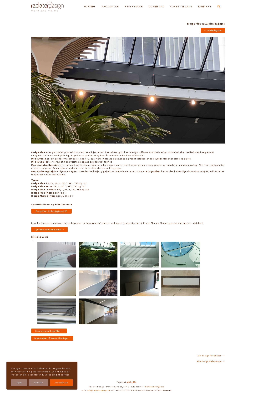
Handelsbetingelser (154, 387)
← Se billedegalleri (213, 30)
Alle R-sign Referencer (209, 361)
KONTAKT (205, 6)
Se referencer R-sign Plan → (49, 330)
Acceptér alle (61, 382)
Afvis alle (38, 382)
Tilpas (19, 382)
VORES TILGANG (181, 6)
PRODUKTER (110, 6)
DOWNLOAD (157, 6)
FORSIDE (90, 6)
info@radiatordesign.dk (98, 390)
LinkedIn (131, 382)
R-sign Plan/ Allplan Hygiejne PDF (51, 211)
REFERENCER (134, 6)
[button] (219, 7)
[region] (41, 376)
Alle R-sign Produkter (209, 355)
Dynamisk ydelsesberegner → (49, 229)
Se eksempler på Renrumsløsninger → (52, 338)
